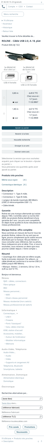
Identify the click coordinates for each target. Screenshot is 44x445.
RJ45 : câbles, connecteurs (14, 281)
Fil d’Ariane (8, 20)
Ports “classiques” (13, 323)
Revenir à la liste (22, 134)
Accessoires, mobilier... (13, 333)
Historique (7, 27)
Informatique (9, 310)
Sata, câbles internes (15, 327)
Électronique (8, 386)
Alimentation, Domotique (14, 374)
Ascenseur (7, 23)
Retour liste (8, 31)
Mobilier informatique (15, 340)
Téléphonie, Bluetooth (13, 366)
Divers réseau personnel (16, 298)
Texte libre (6, 403)
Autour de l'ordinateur (15, 337)
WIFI (8, 294)
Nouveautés (21, 432)
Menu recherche (11, 14)
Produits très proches (23, 438)
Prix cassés (14, 427)
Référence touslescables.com (14, 421)
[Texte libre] (20, 399)
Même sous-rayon (10, 180)
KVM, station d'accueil (13, 330)
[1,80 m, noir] (4, 113)
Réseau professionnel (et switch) (17, 305)
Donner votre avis (22, 151)
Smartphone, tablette (12, 369)
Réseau (5, 278)
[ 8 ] (24, 180)
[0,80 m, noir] (4, 97)
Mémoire (10, 343)
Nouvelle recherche (22, 140)
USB (8, 317)
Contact (29, 7)
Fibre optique (9, 284)
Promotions (30, 427)
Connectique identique (12, 184)
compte (11, 6)
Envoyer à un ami (22, 146)
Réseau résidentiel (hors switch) (17, 301)
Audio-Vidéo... (9, 352)
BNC (5, 288)
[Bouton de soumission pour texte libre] (40, 399)
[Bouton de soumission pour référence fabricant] (40, 408)
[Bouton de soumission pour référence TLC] (40, 417)
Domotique (8, 381)
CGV (21, 7)
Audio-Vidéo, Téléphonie (14, 349)
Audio (8, 356)
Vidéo (8, 359)
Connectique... (10, 313)
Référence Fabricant (10, 412)
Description (8, 441)
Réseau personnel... (12, 291)
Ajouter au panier (22, 128)
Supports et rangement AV (17, 362)
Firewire (9, 320)
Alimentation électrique (13, 378)
